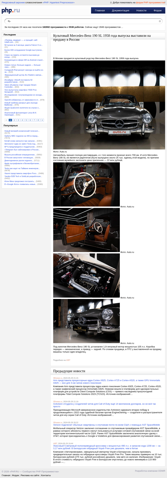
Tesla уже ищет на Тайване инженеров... (22, 168)
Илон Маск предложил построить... (19, 181)
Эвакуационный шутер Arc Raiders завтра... (23, 75)
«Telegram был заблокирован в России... (22, 150)
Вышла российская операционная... (20, 155)
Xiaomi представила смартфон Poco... (21, 173)
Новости (141, 10)
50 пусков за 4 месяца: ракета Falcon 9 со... (23, 45)
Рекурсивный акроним (13, 2)
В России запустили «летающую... (19, 158)
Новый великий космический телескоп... (22, 131)
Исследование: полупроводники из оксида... (23, 95)
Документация (120, 10)
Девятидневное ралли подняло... (19, 160)
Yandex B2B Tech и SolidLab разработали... (23, 176)
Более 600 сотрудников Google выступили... (23, 50)
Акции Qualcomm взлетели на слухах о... (22, 108)
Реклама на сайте (30, 475)
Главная (100, 10)
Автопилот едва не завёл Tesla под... (20, 144)
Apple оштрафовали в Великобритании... (22, 163)
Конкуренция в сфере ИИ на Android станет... (24, 60)
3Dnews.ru (57, 378)
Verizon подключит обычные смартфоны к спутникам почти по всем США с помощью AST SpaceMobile (106, 425)
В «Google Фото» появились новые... (20, 184)
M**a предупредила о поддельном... (20, 147)
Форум (157, 10)
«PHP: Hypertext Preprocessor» (59, 2)
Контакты (46, 475)
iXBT (68, 360)
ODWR (161, 471)
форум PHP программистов (150, 2)
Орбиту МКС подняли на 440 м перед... (21, 136)
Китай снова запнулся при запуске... (20, 141)
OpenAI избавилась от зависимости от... (21, 100)
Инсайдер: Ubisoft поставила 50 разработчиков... (18, 81)
